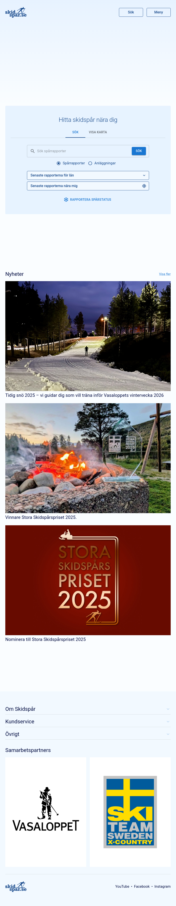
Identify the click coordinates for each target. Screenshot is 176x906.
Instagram (162, 886)
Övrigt (88, 734)
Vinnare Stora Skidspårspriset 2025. (41, 517)
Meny (158, 12)
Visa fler (165, 274)
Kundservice (88, 721)
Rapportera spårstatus (87, 199)
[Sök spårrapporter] (83, 151)
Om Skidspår (88, 709)
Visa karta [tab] (98, 132)
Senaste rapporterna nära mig (88, 186)
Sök (131, 12)
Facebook (142, 886)
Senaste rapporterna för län (88, 175)
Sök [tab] (75, 132)
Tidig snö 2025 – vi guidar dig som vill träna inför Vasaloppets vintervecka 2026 (84, 395)
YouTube (122, 886)
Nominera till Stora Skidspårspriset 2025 (45, 639)
